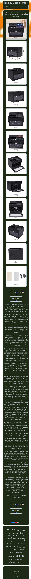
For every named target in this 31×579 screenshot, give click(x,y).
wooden (24, 547)
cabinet (11, 562)
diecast (18, 530)
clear (9, 536)
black (23, 530)
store (15, 546)
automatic (21, 536)
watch (11, 556)
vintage (16, 538)
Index (16, 569)
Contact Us (16, 571)
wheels (9, 533)
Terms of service (16, 576)
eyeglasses (21, 549)
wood (9, 538)
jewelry (22, 538)
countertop (17, 541)
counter (11, 559)
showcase (19, 552)
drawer (15, 549)
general (12, 541)
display (20, 555)
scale (8, 541)
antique (23, 543)
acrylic (10, 543)
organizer (19, 559)
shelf (8, 546)
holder (15, 536)
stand (23, 541)
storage (11, 529)
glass (22, 532)
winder (23, 563)
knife (18, 543)
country (15, 533)
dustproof (9, 549)
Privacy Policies (16, 574)
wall (18, 563)
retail (20, 547)
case (11, 552)
